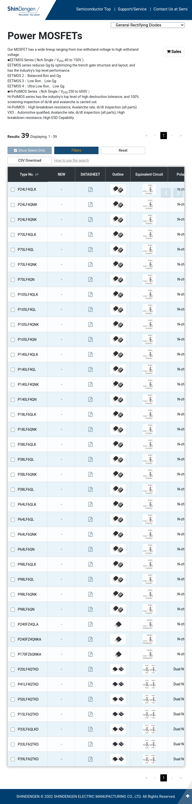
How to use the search (71, 160)
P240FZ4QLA (28, 624)
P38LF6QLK (27, 444)
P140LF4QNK (28, 385)
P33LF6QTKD (28, 744)
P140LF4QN (27, 400)
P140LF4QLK (28, 355)
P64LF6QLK (27, 504)
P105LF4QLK (28, 295)
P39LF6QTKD (28, 759)
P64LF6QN (26, 549)
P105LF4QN (27, 340)
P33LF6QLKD (28, 729)
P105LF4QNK (28, 325)
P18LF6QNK (27, 429)
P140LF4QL (27, 370)
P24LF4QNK (27, 220)
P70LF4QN (26, 280)
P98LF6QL (26, 579)
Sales (174, 51)
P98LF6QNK (27, 594)
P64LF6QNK (27, 534)
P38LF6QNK (27, 474)
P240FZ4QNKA (29, 639)
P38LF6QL (26, 459)
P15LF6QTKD (28, 714)
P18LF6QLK (27, 414)
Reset (123, 150)
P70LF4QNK (27, 265)
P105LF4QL (27, 310)
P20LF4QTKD (28, 669)
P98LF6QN (26, 609)
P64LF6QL (26, 519)
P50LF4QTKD (28, 699)
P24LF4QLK (27, 189)
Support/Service (134, 9)
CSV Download (29, 160)
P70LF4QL (26, 250)
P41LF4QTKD (28, 684)
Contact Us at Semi (171, 9)
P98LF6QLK (27, 564)
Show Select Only (29, 150)
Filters (76, 150)
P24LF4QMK (27, 205)
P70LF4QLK (27, 235)
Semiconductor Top (96, 9)
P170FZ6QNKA (29, 654)
